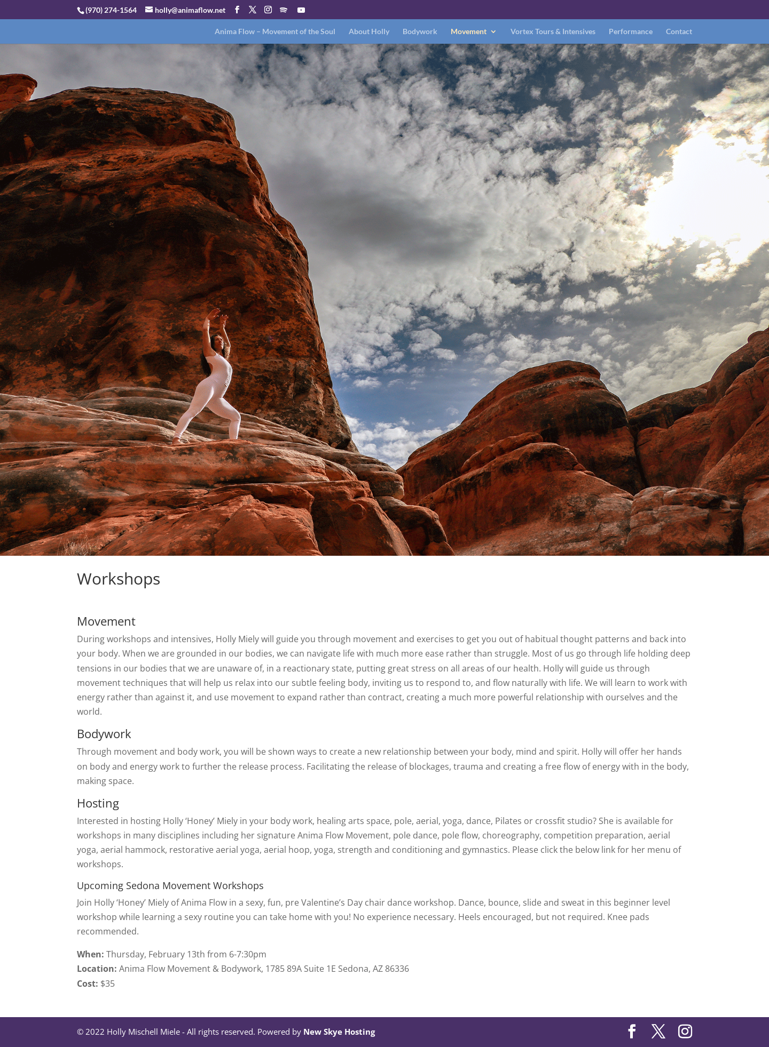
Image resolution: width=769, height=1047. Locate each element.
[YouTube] (301, 10)
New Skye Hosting (339, 1031)
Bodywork (420, 32)
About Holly (369, 32)
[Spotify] (283, 10)
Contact (679, 32)
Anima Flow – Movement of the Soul (275, 32)
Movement (468, 32)
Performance (631, 32)
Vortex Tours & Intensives (553, 32)
